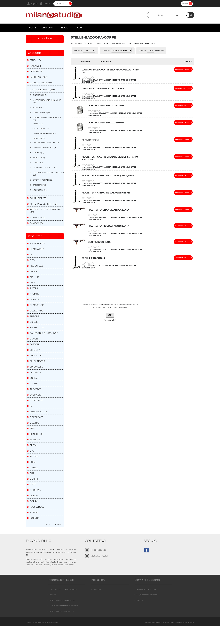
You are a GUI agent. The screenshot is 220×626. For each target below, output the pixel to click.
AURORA (34, 316)
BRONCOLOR (37, 327)
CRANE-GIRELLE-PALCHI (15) (46, 142)
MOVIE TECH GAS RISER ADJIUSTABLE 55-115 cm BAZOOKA (110, 158)
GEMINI (34, 478)
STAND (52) (38, 162)
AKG (32, 254)
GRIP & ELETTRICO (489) (42, 89)
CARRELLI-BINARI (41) (41, 129)
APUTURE (35, 277)
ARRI (32, 282)
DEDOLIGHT (36, 400)
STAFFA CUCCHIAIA (99, 242)
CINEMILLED (36, 366)
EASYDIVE (35, 439)
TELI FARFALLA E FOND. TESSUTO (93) (48, 173)
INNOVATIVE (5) (39, 138)
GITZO (33, 484)
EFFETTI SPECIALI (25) (43, 180)
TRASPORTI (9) (37, 217)
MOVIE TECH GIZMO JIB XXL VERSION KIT (106, 192)
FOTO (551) (35, 65)
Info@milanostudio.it (99, 556)
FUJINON (35, 518)
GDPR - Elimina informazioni (62, 611)
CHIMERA (35, 350)
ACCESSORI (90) (40, 190)
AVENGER (35, 299)
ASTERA (34, 288)
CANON (34, 338)
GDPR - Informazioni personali (62, 600)
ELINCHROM (36, 434)
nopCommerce (189, 622)
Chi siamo (97, 589)
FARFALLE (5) (39, 157)
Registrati (34, 4)
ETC (32, 450)
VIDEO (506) (36, 71)
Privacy (53, 595)
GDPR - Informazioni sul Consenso (64, 606)
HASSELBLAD (37, 507)
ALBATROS (35, 389)
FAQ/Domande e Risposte (147, 595)
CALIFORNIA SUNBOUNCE (44, 333)
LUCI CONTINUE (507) (41, 82)
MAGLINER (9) (38, 124)
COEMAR (34, 378)
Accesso (46, 4)
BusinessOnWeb (168, 622)
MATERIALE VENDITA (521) (43, 203)
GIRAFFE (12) (38, 152)
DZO (32, 260)
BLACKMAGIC (37, 305)
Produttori (45, 38)
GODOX (34, 495)
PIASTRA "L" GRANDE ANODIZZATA (108, 209)
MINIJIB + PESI (90, 139)
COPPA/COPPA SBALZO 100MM (106, 105)
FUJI (32, 473)
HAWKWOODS (37, 243)
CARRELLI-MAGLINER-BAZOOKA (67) (48, 118)
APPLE (33, 271)
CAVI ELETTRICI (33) (41, 112)
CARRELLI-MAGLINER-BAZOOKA (117, 43)
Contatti (140, 600)
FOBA (33, 462)
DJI (31, 406)
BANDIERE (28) (39, 185)
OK (110, 315)
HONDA (34, 512)
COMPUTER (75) (38, 198)
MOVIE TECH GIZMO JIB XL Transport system (108, 175)
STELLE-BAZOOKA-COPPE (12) (44, 133)
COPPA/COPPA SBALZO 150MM (106, 122)
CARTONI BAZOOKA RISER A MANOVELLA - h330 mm (110, 71)
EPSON (33, 445)
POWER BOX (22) (40, 107)
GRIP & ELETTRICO (93, 43)
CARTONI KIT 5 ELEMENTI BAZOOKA (103, 88)
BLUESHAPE (36, 310)
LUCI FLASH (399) (39, 77)
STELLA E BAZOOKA (93, 258)
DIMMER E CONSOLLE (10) (45, 167)
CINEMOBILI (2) (40, 95)
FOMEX (34, 467)
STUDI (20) (35, 60)
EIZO (32, 428)
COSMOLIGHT (37, 394)
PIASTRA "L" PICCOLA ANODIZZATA (108, 226)
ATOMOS (34, 294)
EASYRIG (34, 422)
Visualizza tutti (53, 524)
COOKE (34, 383)
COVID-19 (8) (36, 223)
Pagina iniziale (77, 43)
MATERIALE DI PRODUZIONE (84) (45, 210)
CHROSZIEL (36, 355)
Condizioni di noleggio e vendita (63, 589)
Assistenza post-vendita (146, 589)
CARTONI (35, 344)
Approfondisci (110, 320)
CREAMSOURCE (38, 411)
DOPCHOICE (36, 417)
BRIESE (34, 322)
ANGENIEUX (36, 266)
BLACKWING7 (37, 249)
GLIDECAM (35, 490)
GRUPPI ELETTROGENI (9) (44, 147)
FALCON (34, 456)
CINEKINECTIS (37, 361)
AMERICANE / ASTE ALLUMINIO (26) (47, 101)
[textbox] (168, 15)
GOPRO (34, 501)
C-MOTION (35, 372)
